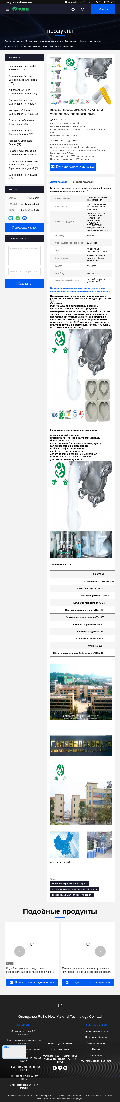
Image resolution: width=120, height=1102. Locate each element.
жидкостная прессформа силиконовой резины (74, 889)
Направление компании (96, 1031)
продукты (17, 41)
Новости (96, 1049)
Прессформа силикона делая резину (43, 41)
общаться (103, 9)
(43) (22, 153)
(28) (22, 102)
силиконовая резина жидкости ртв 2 (69, 883)
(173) (23, 80)
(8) (23, 165)
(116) (23, 112)
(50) (22, 92)
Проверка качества (96, 1043)
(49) (20, 143)
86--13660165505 (105, 2)
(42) (22, 177)
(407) (22, 68)
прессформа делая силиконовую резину (71, 895)
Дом (7, 41)
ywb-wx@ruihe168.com (77, 2)
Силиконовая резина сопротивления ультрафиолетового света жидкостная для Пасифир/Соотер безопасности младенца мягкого (29, 970)
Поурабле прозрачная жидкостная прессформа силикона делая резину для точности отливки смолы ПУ (84, 970)
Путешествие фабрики (96, 1037)
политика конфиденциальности (96, 1061)
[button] (55, 104)
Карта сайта (96, 1055)
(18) (20, 132)
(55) (21, 122)
